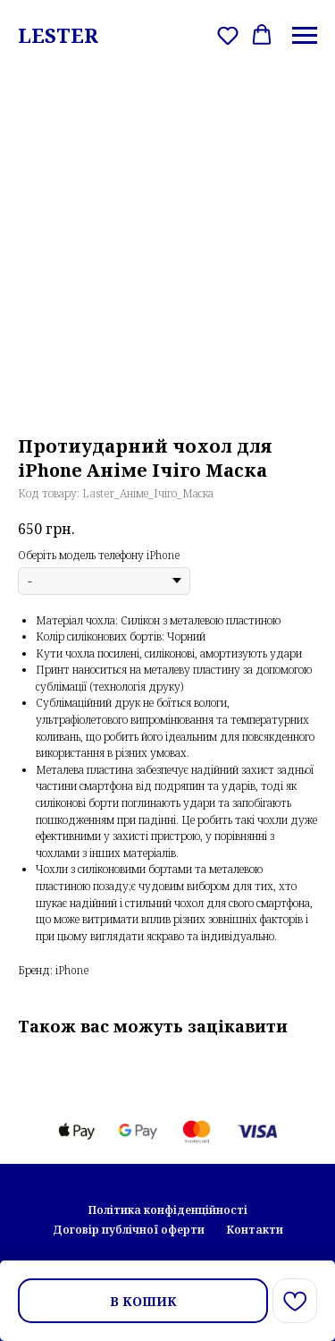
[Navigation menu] (304, 36)
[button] (228, 35)
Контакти (254, 1229)
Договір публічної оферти (129, 1229)
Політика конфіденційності (167, 1210)
